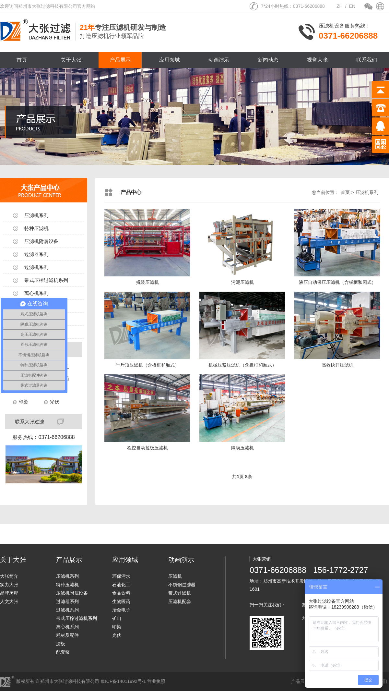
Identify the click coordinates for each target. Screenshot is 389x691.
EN (352, 6)
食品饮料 (121, 593)
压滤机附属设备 (41, 241)
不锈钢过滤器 (181, 584)
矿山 (116, 618)
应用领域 (169, 60)
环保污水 (121, 576)
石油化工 (121, 584)
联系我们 (366, 60)
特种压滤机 (36, 228)
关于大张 (71, 60)
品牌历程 (9, 593)
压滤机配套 (179, 601)
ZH (339, 6)
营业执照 (156, 681)
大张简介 (9, 576)
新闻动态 (268, 60)
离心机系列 (36, 293)
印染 (23, 402)
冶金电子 (121, 609)
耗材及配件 (67, 635)
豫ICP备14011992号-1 (123, 681)
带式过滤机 (179, 593)
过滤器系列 (36, 254)
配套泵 (63, 652)
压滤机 (175, 576)
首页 (22, 60)
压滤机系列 (36, 215)
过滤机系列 (36, 267)
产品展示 (120, 60)
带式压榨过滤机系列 (46, 280)
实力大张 (9, 584)
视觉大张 (317, 60)
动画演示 (218, 60)
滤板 (60, 643)
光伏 (54, 402)
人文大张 (9, 601)
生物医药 (121, 601)
